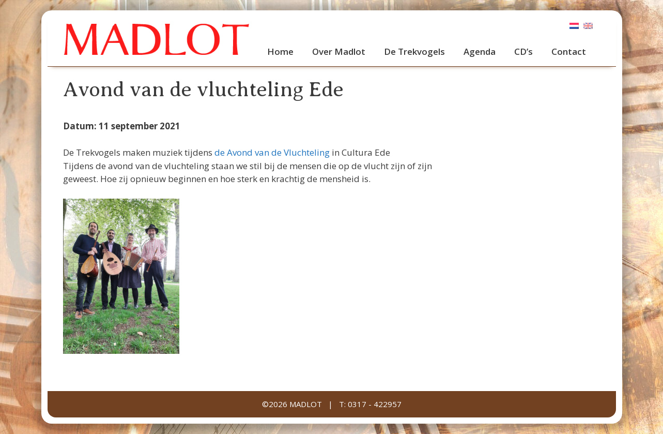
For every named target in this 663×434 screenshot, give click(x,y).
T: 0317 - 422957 (370, 404)
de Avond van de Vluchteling (273, 152)
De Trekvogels (414, 51)
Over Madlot (338, 51)
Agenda (480, 51)
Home (280, 51)
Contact (568, 51)
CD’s (523, 51)
